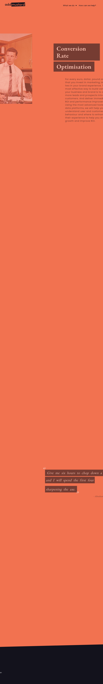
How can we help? (87, 5)
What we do (68, 5)
